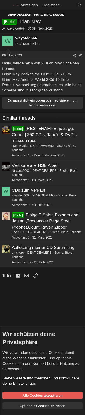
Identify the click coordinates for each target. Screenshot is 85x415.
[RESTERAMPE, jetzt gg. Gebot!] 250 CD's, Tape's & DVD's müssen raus (44, 134)
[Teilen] (74, 55)
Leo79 (16, 232)
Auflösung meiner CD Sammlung (43, 247)
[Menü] (6, 5)
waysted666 (16, 28)
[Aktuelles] (70, 5)
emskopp (18, 252)
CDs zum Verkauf (28, 190)
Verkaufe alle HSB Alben (35, 165)
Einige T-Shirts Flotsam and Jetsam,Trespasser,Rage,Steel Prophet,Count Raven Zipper (45, 220)
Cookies (55, 353)
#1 (81, 55)
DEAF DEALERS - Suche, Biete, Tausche (52, 232)
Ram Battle (19, 146)
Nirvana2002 (21, 170)
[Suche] (79, 5)
